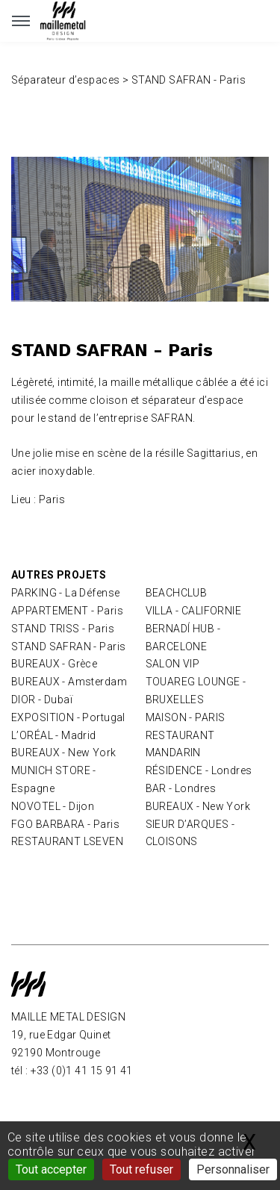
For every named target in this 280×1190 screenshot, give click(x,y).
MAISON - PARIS (185, 717)
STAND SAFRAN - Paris (68, 646)
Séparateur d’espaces (66, 80)
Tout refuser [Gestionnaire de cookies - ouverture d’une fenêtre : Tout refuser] (141, 1169)
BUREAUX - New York (63, 752)
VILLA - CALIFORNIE (194, 611)
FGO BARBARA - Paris (65, 824)
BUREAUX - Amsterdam (69, 682)
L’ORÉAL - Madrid (53, 735)
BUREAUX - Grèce (54, 664)
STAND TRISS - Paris (62, 629)
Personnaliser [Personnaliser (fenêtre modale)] (233, 1169)
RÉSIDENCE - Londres (199, 770)
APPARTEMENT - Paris (67, 611)
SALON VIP (173, 664)
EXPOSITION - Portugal (68, 717)
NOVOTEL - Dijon (52, 806)
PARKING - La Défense (65, 593)
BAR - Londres (181, 788)
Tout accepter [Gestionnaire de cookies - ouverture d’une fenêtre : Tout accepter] (51, 1169)
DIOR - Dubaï (41, 699)
